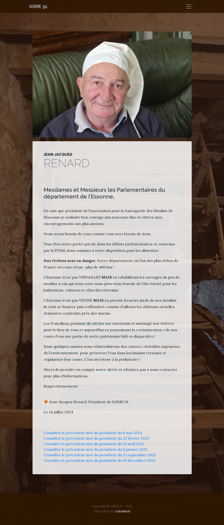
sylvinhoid (123, 511)
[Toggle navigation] (188, 6)
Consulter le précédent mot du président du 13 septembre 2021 (100, 455)
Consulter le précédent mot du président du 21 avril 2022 (94, 443)
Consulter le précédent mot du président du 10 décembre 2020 (99, 460)
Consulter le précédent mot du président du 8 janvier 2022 (95, 449)
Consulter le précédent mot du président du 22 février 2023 (96, 438)
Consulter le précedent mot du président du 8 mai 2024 (93, 432)
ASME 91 (38, 6)
